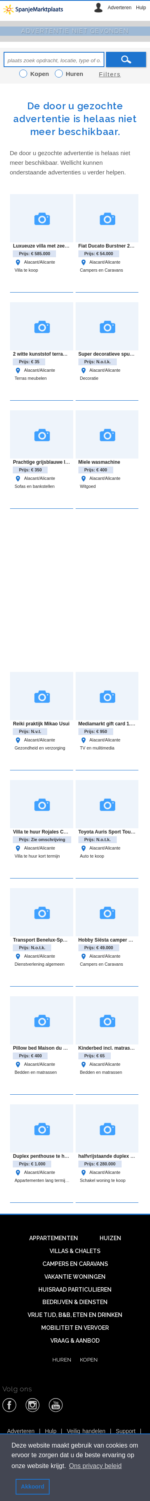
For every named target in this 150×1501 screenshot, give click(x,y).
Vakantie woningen (75, 1277)
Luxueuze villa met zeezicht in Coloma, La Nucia (68, 246)
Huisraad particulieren (75, 1289)
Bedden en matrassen (35, 1072)
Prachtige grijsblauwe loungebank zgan (58, 462)
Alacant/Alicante (34, 262)
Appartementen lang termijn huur (45, 1180)
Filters (110, 74)
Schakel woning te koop (103, 1180)
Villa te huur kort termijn (37, 856)
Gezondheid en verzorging (39, 747)
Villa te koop (26, 270)
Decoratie (89, 378)
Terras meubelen (30, 378)
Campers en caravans (75, 1264)
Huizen (110, 1238)
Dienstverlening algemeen (39, 964)
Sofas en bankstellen (34, 486)
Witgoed (88, 486)
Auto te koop (92, 856)
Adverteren (119, 7)
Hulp (141, 7)
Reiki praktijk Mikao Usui (41, 724)
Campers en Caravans (101, 270)
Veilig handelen (86, 1431)
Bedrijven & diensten (75, 1302)
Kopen (89, 1359)
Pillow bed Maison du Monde (45, 1048)
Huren (61, 1359)
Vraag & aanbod (75, 1340)
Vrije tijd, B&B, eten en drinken (75, 1315)
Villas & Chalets (75, 1251)
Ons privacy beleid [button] (95, 1465)
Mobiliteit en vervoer (75, 1328)
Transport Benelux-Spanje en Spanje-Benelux (64, 940)
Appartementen (53, 1238)
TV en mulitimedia (97, 747)
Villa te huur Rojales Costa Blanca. (52, 832)
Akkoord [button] (32, 1486)
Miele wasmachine (99, 462)
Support (126, 1431)
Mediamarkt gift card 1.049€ (109, 724)
